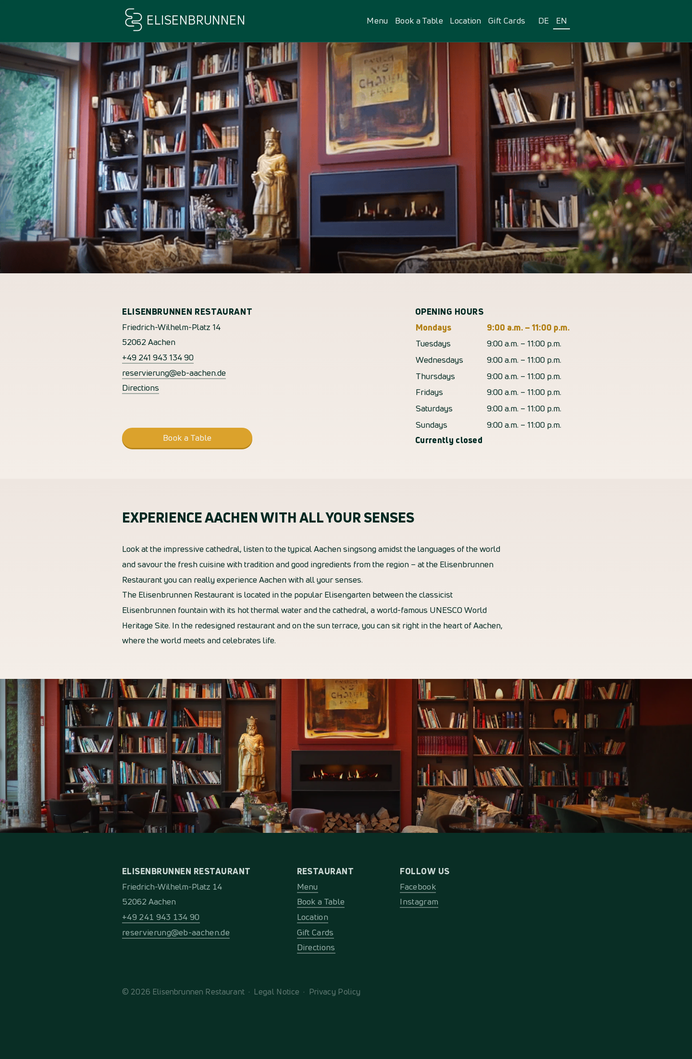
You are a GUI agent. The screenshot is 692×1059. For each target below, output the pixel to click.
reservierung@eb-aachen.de (174, 372)
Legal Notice (276, 991)
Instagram (419, 901)
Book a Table (419, 20)
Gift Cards (506, 20)
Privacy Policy (334, 991)
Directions (140, 387)
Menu (377, 20)
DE (543, 20)
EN (562, 20)
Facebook (418, 886)
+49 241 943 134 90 (158, 357)
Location (466, 20)
